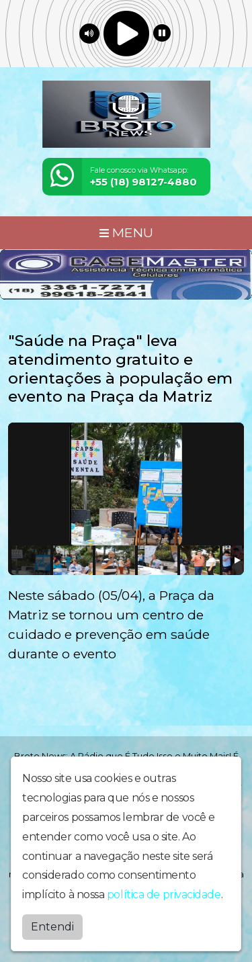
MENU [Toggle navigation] (126, 232)
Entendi (52, 926)
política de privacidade (164, 894)
